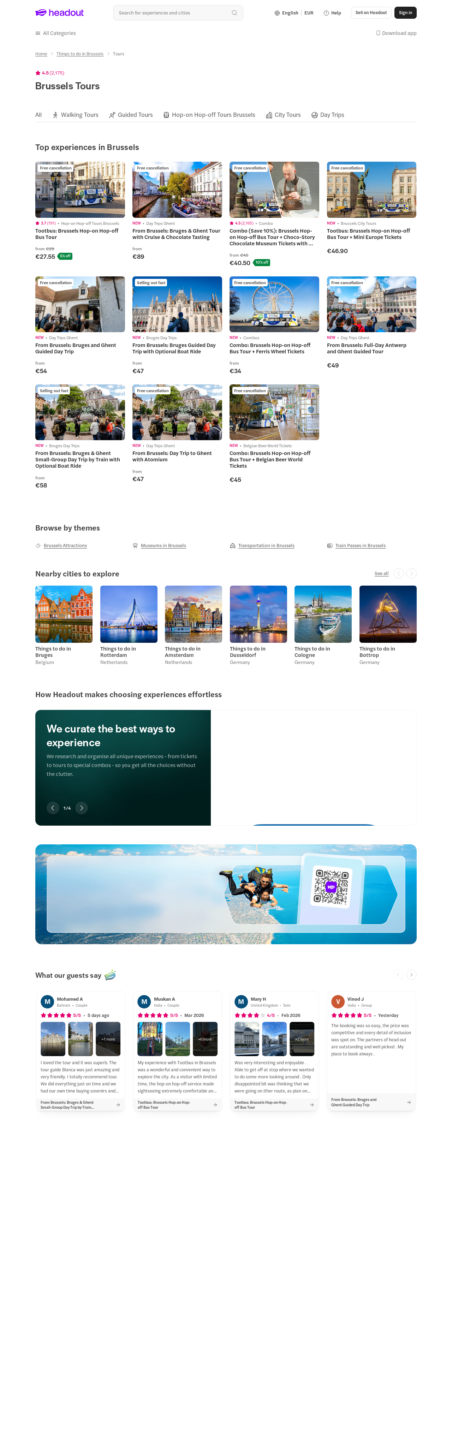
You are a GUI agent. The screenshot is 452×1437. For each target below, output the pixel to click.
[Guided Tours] (135, 115)
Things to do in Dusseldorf (248, 651)
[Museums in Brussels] (159, 545)
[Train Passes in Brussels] (356, 545)
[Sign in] (405, 13)
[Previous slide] (53, 808)
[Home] (41, 53)
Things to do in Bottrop (377, 651)
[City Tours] (288, 115)
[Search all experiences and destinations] (178, 12)
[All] (38, 115)
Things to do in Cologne (312, 651)
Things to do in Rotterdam (118, 651)
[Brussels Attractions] (61, 545)
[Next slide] (81, 808)
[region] (226, 115)
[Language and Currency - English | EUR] (294, 13)
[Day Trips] (332, 115)
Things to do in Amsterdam (183, 651)
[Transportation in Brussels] (262, 545)
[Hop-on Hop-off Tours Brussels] (213, 115)
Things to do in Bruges (53, 651)
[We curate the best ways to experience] (314, 761)
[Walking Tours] (80, 115)
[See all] (382, 573)
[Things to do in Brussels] (79, 53)
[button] (371, 13)
